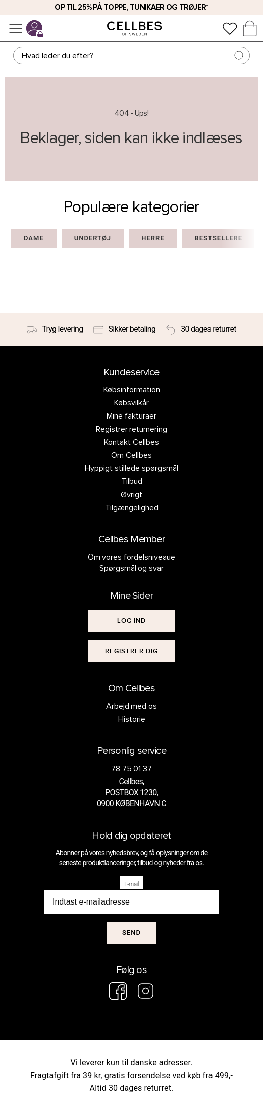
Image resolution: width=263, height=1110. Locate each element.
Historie (131, 719)
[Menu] (15, 28)
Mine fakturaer (131, 416)
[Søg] (131, 55)
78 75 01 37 (131, 769)
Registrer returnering (132, 429)
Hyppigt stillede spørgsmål (131, 468)
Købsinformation (131, 390)
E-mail (131, 884)
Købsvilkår (131, 403)
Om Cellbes (131, 455)
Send (131, 932)
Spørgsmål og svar (131, 568)
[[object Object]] (132, 621)
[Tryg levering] (55, 329)
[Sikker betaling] (124, 329)
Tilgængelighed (132, 508)
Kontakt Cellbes (131, 442)
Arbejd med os (131, 706)
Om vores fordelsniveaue (132, 557)
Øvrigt (131, 495)
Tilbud (131, 481)
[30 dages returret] (201, 329)
